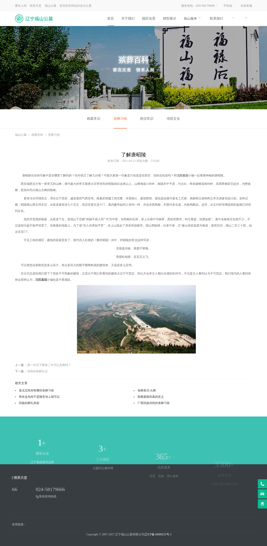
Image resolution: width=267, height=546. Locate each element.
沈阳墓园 (182, 175)
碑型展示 (169, 18)
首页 (110, 18)
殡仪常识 (146, 118)
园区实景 (148, 18)
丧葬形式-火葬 (147, 390)
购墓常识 (93, 118)
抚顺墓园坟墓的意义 (151, 396)
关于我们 (128, 18)
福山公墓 (21, 134)
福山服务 (190, 18)
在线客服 (246, 5)
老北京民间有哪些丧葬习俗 (36, 390)
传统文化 (173, 118)
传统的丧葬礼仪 (37, 371)
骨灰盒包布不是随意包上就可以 (39, 396)
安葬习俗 (120, 118)
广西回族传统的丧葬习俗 (154, 403)
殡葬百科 (37, 134)
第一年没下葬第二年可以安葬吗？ (49, 365)
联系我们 (216, 18)
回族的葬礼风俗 (29, 403)
